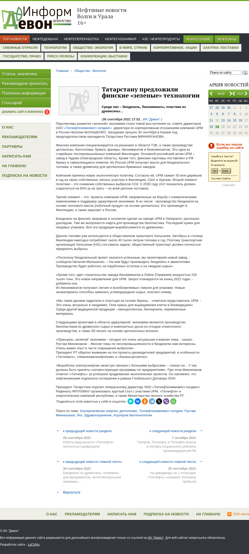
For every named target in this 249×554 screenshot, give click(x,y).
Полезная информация (24, 93)
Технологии (55, 48)
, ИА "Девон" (150, 119)
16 (240, 120)
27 (211, 107)
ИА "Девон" (156, 538)
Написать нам (16, 156)
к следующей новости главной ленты (171, 461)
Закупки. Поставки (221, 48)
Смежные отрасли (20, 48)
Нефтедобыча (45, 39)
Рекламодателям (19, 137)
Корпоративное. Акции (175, 48)
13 (223, 120)
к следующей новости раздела (176, 431)
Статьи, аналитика (19, 74)
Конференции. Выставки (104, 56)
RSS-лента (238, 514)
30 (228, 107)
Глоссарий (12, 103)
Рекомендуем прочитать (25, 83)
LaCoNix (33, 544)
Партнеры (12, 147)
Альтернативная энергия (99, 411)
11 (211, 120)
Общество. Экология (93, 48)
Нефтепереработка (81, 39)
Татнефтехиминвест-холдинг (161, 411)
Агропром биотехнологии (133, 415)
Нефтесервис (198, 39)
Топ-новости (15, 39)
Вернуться (68, 492)
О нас (7, 127)
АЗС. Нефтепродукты (161, 39)
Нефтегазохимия (120, 39)
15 (234, 120)
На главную (14, 166)
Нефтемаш (226, 39)
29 (223, 107)
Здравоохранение (98, 415)
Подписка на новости (24, 175)
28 (217, 107)
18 (211, 127)
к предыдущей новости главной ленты (89, 461)
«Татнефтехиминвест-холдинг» (88, 128)
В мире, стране (133, 48)
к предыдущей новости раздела (84, 431)
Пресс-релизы (60, 56)
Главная (62, 71)
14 (228, 120)
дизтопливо (128, 411)
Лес (79, 415)
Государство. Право (22, 56)
